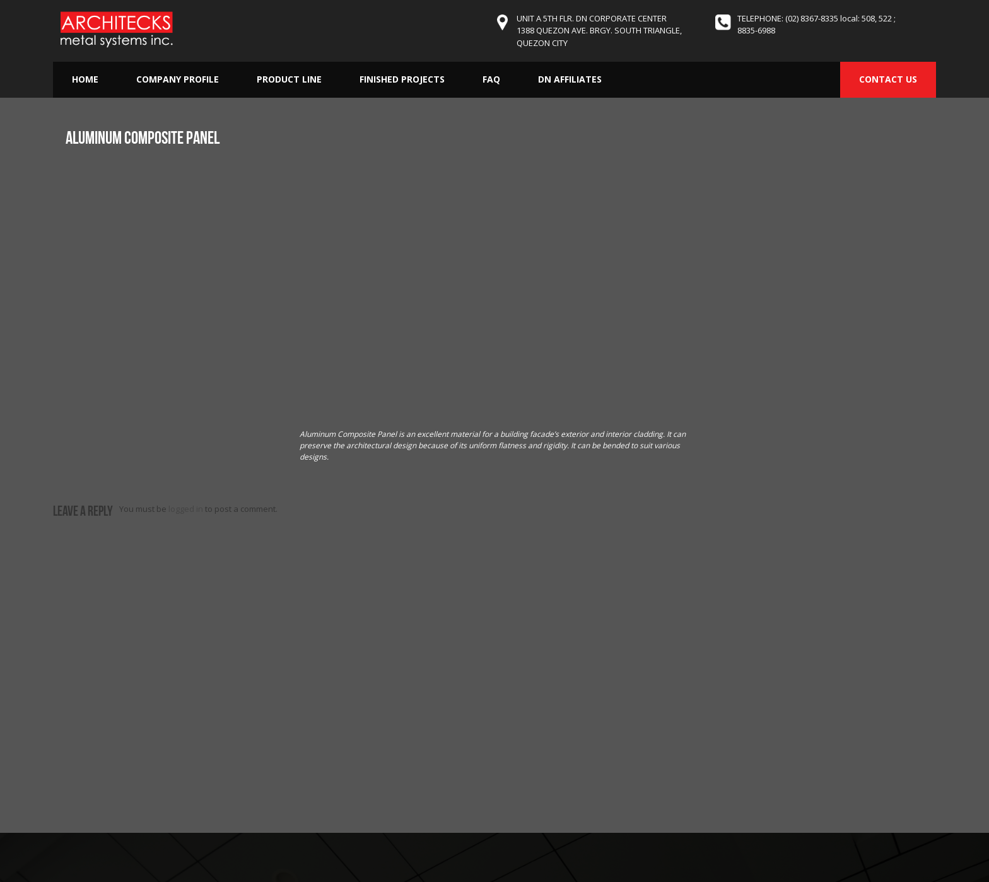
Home (85, 79)
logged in (185, 508)
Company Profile (177, 79)
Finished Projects (402, 79)
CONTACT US (888, 79)
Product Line (289, 79)
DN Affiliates (570, 79)
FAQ (491, 79)
